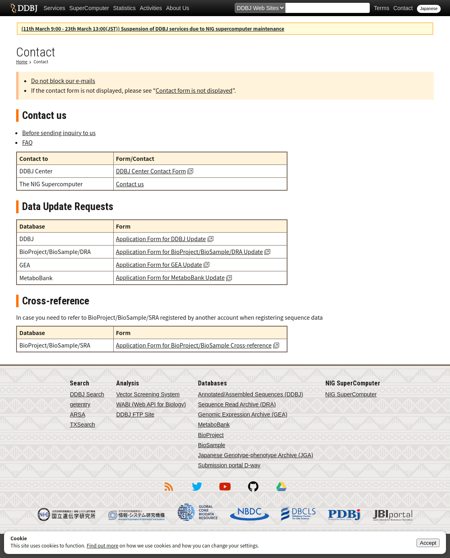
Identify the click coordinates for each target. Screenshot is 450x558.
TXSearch (82, 424)
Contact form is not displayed (194, 90)
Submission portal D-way (229, 465)
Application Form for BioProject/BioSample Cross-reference (194, 345)
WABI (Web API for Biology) (151, 404)
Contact (402, 8)
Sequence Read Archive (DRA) (237, 404)
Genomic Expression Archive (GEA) (243, 414)
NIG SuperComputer (351, 394)
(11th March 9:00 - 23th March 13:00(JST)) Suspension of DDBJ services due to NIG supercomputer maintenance (152, 28)
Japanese (429, 8)
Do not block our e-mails (63, 81)
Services (54, 8)
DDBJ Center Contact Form (151, 171)
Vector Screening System (147, 394)
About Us (178, 8)
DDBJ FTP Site (135, 414)
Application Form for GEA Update (159, 264)
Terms (381, 8)
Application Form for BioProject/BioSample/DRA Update (189, 252)
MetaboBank (214, 424)
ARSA (77, 414)
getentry (80, 404)
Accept (428, 543)
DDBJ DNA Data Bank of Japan (24, 8)
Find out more (103, 545)
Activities (151, 8)
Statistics (124, 8)
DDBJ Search (87, 394)
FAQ (27, 142)
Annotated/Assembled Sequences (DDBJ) (250, 394)
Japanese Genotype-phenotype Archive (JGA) (255, 455)
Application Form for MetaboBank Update (170, 277)
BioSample (211, 445)
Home (21, 61)
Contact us (130, 184)
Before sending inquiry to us (59, 133)
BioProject (211, 435)
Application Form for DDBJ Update (161, 239)
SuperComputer (89, 8)
